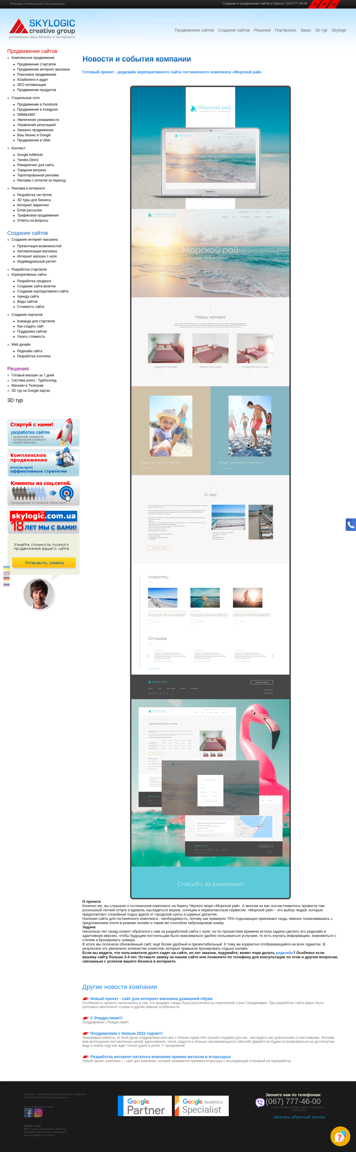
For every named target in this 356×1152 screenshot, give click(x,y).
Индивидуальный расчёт (37, 261)
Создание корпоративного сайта (43, 291)
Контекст (19, 148)
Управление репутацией (36, 125)
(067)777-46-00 (297, 3)
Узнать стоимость (31, 337)
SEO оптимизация (31, 85)
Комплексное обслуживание (45, 3)
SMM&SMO (26, 115)
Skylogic (339, 30)
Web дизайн (21, 345)
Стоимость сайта (30, 307)
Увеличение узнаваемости (38, 120)
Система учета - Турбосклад (34, 380)
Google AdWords (30, 155)
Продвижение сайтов (194, 30)
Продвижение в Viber (34, 140)
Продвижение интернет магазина (43, 69)
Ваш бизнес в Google (34, 135)
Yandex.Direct (27, 160)
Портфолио (285, 30)
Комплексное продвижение (33, 58)
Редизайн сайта (29, 351)
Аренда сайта (28, 296)
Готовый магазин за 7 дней (33, 375)
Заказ (306, 30)
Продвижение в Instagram (37, 110)
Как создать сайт (30, 326)
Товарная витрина (31, 170)
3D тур (321, 30)
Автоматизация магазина (37, 251)
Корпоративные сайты (29, 275)
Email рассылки (29, 210)
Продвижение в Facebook (37, 104)
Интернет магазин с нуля (37, 256)
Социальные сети (26, 98)
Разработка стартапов (29, 269)
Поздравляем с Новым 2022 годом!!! (123, 1033)
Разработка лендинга (34, 281)
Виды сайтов (27, 302)
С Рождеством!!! (103, 1018)
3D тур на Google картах (31, 391)
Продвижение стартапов (36, 64)
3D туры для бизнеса (34, 200)
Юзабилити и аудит (32, 80)
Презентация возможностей (39, 246)
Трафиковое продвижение (38, 215)
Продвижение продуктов (36, 90)
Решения (16, 3)
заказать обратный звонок (299, 1116)
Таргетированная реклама (38, 175)
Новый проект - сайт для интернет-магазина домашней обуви (148, 998)
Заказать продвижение (35, 130)
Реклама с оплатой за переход (41, 180)
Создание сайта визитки (36, 286)
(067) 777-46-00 (293, 1101)
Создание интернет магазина (35, 240)
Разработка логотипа (34, 356)
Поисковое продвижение (36, 75)
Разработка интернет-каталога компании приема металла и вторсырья (157, 1056)
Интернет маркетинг (33, 205)
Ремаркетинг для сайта (35, 165)
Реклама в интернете (28, 188)
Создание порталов (27, 315)
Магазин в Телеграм (28, 386)
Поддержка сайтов (32, 331)
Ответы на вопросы (32, 220)
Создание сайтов (234, 30)
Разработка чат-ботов (34, 195)
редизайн (284, 953)
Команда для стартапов (36, 321)
